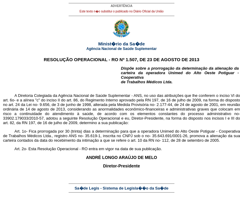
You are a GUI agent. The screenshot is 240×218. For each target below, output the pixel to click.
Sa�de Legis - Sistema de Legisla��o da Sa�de (122, 188)
